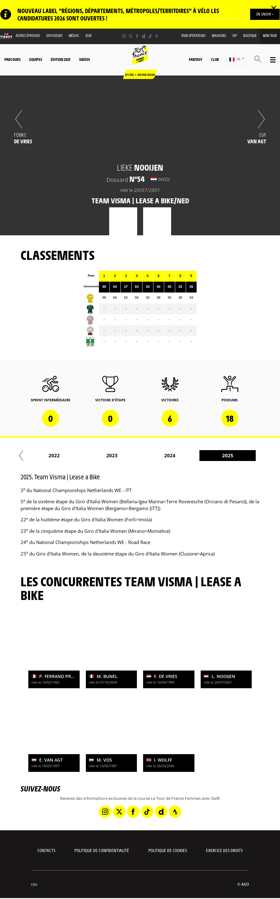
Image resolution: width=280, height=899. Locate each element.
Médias (74, 35)
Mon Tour (270, 35)
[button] (236, 59)
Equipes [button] (35, 59)
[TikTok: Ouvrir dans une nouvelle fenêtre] (150, 36)
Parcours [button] (12, 59)
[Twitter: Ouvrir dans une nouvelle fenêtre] (130, 36)
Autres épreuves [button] (28, 35)
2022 (96, 455)
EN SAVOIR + (264, 14)
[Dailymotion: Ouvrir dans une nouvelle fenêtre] (143, 36)
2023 (154, 455)
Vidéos (84, 59)
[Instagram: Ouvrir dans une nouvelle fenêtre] (124, 36)
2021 (38, 455)
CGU (34, 885)
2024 (212, 455)
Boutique (250, 35)
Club (215, 59)
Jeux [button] (88, 35)
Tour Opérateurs (193, 35)
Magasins (219, 35)
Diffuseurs (54, 35)
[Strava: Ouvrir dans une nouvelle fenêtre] (156, 36)
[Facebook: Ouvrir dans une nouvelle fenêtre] (137, 36)
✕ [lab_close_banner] (273, 8)
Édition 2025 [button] (60, 59)
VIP (234, 35)
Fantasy (195, 59)
